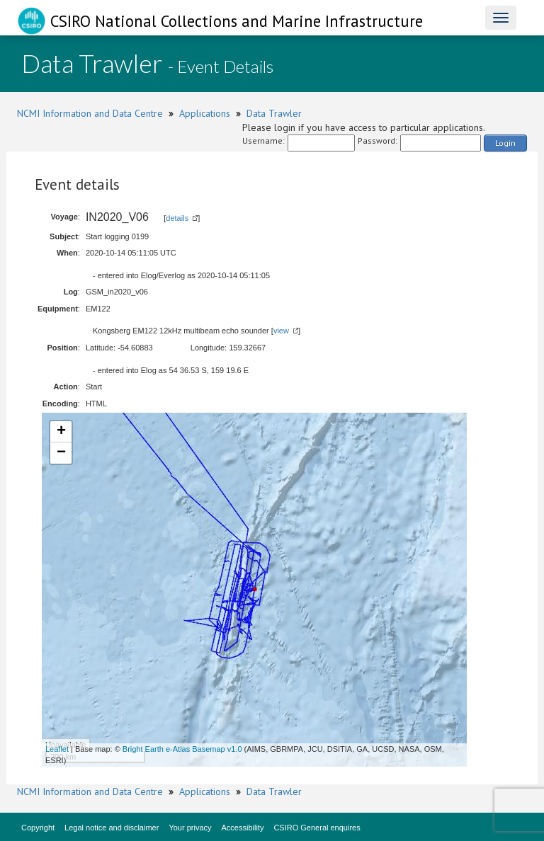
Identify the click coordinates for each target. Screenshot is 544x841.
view (281, 330)
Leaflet (57, 749)
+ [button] (61, 431)
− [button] (61, 453)
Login (505, 142)
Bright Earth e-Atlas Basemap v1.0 (182, 749)
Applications (204, 113)
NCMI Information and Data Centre (90, 113)
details (177, 218)
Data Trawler (274, 113)
